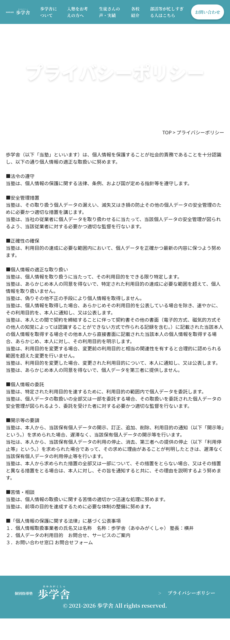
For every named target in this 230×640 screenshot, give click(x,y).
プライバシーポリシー (191, 592)
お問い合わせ (207, 12)
